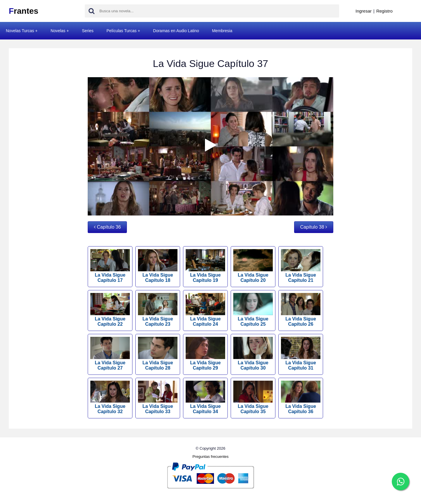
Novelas (58, 30)
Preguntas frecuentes (210, 456)
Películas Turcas (121, 30)
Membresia (222, 30)
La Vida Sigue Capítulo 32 (110, 397)
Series (88, 30)
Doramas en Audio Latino (176, 30)
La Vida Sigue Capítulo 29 (205, 353)
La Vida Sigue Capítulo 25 (253, 310)
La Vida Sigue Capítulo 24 (205, 310)
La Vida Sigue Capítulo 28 (157, 353)
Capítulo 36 (107, 227)
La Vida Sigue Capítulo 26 (300, 310)
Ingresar (364, 10)
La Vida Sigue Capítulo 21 (300, 266)
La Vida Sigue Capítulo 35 (253, 397)
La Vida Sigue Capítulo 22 (110, 310)
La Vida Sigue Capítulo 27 (110, 353)
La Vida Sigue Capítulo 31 (300, 353)
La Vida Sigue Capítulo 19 (205, 266)
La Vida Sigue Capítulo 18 (157, 266)
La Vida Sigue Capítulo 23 (157, 310)
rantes (23, 10)
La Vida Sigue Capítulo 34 (205, 397)
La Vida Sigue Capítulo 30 (253, 353)
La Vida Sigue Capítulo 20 (253, 266)
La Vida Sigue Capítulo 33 (157, 397)
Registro (384, 10)
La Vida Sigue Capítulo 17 (110, 266)
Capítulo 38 (313, 227)
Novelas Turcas (20, 30)
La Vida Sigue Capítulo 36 (300, 397)
